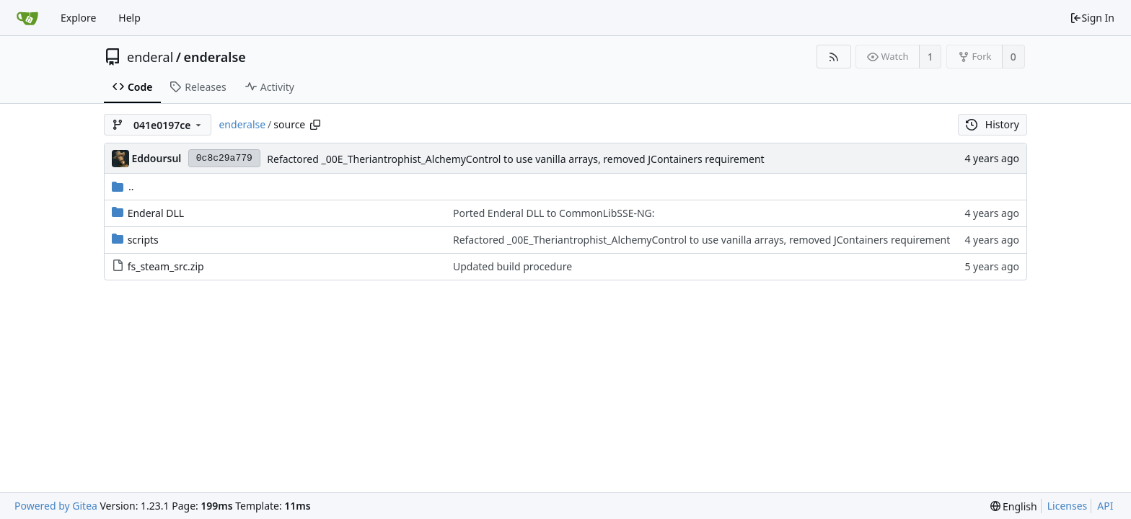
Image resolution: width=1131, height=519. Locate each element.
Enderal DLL (156, 213)
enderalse (215, 57)
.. (123, 186)
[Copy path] (315, 125)
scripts (143, 240)
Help (129, 18)
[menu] (1013, 506)
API (1105, 506)
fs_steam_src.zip (166, 266)
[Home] (27, 18)
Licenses (1067, 506)
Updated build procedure (512, 266)
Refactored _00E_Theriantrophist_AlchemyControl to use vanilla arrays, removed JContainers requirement (515, 159)
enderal (150, 57)
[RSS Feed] (833, 56)
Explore (78, 18)
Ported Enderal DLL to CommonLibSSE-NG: (554, 213)
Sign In (1092, 18)
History (992, 124)
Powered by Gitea (55, 506)
